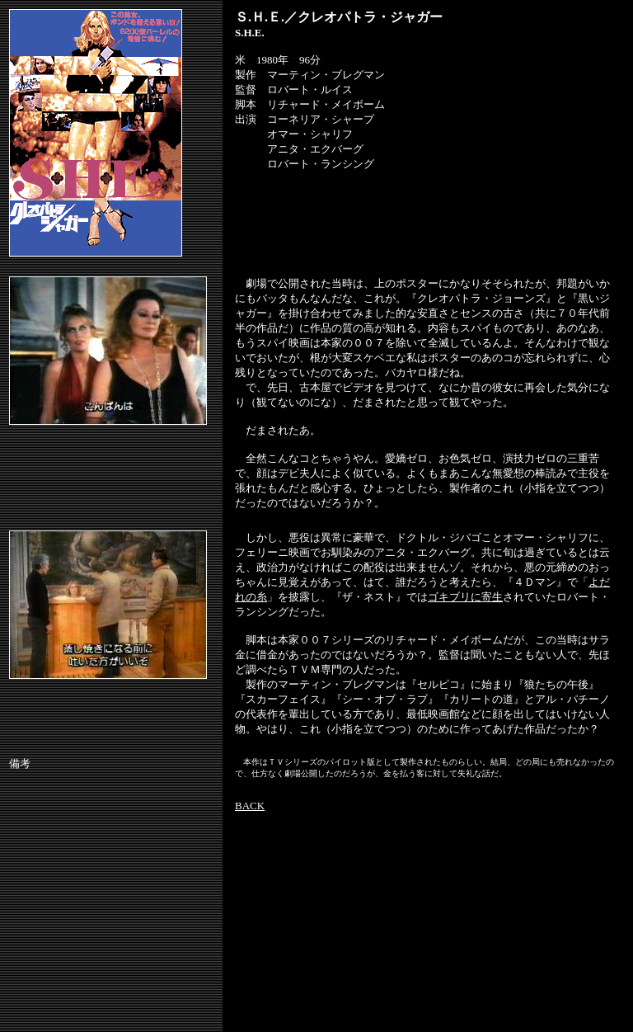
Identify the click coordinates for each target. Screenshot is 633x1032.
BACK (250, 805)
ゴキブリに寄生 (465, 597)
